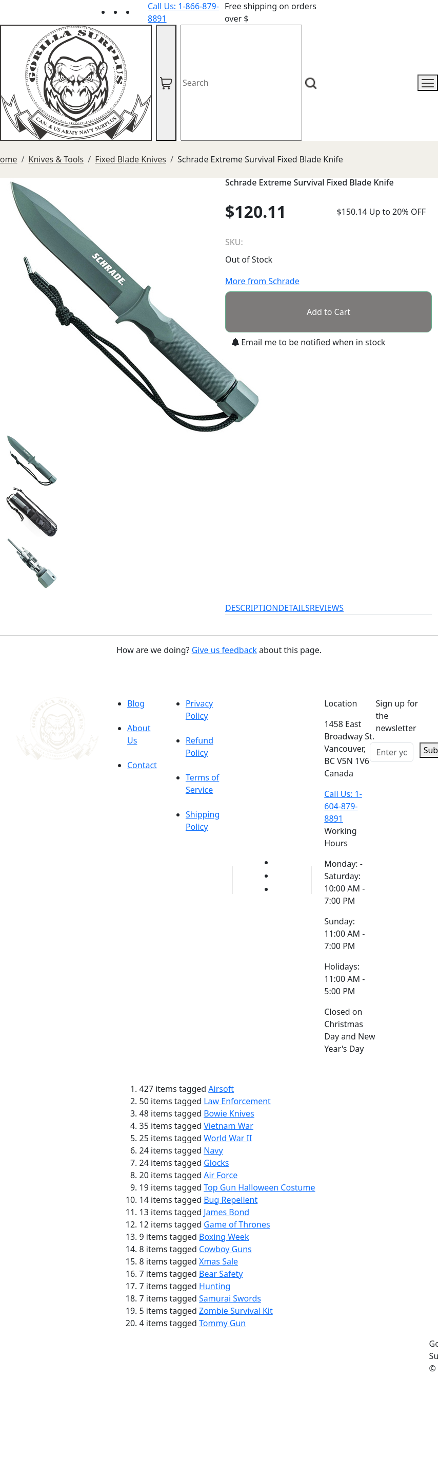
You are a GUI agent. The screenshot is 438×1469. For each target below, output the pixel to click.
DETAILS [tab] (294, 607)
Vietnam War (228, 1125)
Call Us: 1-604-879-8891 (343, 806)
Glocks (216, 1162)
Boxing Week (224, 1236)
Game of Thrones (237, 1224)
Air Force (220, 1175)
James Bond (226, 1212)
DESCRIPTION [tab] (251, 607)
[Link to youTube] (280, 862)
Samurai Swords (230, 1298)
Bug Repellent (230, 1199)
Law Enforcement (237, 1101)
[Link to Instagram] (141, 11)
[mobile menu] (427, 83)
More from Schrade (262, 281)
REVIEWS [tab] (327, 607)
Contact (142, 765)
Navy (213, 1150)
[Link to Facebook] (280, 875)
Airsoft (221, 1088)
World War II (228, 1138)
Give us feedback (224, 650)
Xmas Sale (218, 1261)
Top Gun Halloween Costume (259, 1187)
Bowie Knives (229, 1113)
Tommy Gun (222, 1323)
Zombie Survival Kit (236, 1310)
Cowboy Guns (225, 1249)
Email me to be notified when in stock (308, 342)
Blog (136, 703)
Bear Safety (221, 1273)
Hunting (214, 1286)
